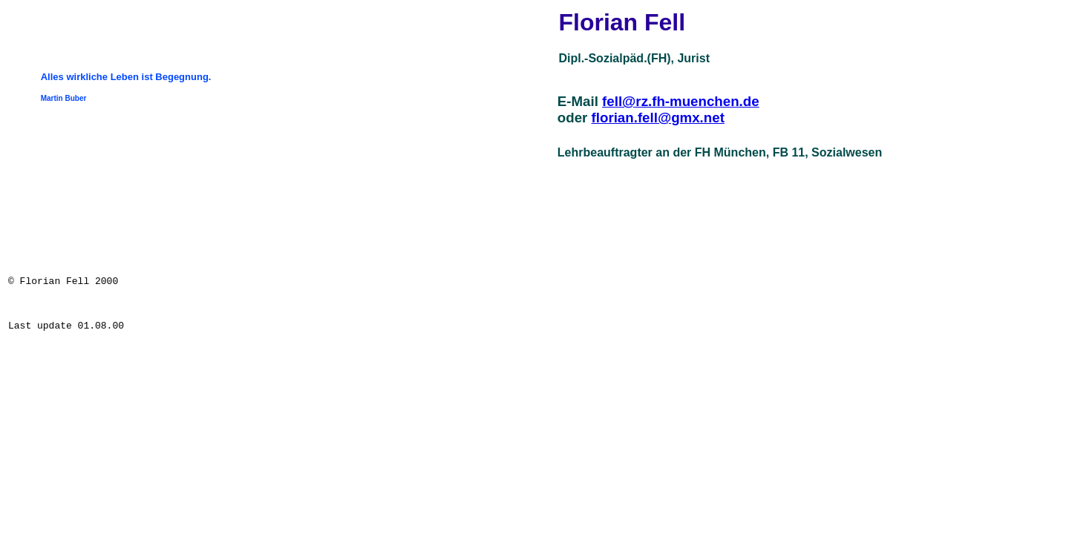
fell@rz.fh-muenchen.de (680, 101)
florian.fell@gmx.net (658, 117)
